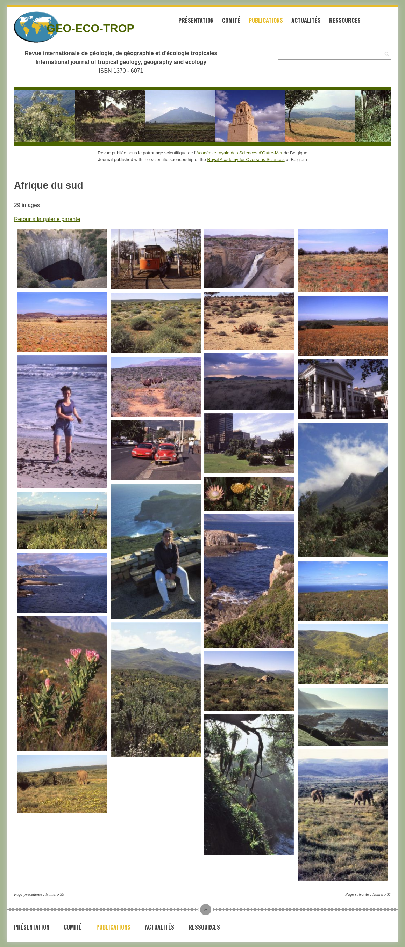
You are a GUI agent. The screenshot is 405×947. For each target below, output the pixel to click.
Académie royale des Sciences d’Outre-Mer (239, 152)
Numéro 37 (381, 894)
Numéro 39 (54, 894)
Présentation (196, 20)
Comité (231, 20)
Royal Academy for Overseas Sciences (246, 159)
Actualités (306, 20)
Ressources (345, 20)
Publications (266, 20)
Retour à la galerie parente (47, 219)
